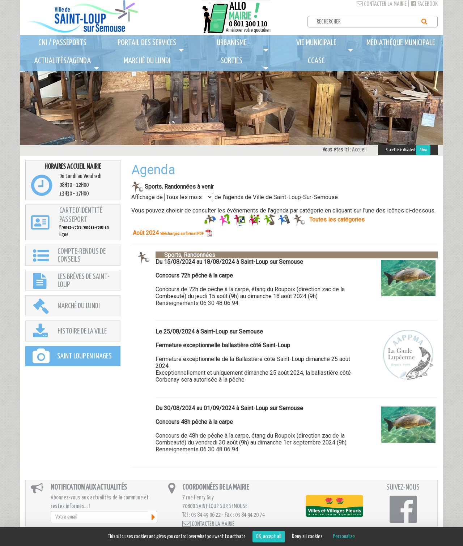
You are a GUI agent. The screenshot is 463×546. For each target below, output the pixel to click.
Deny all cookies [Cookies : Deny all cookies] (307, 536)
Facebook (424, 4)
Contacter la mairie (382, 4)
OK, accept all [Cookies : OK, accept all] (268, 536)
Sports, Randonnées (185, 254)
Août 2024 (172, 232)
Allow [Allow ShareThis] (423, 150)
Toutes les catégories (337, 219)
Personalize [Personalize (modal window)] (344, 536)
